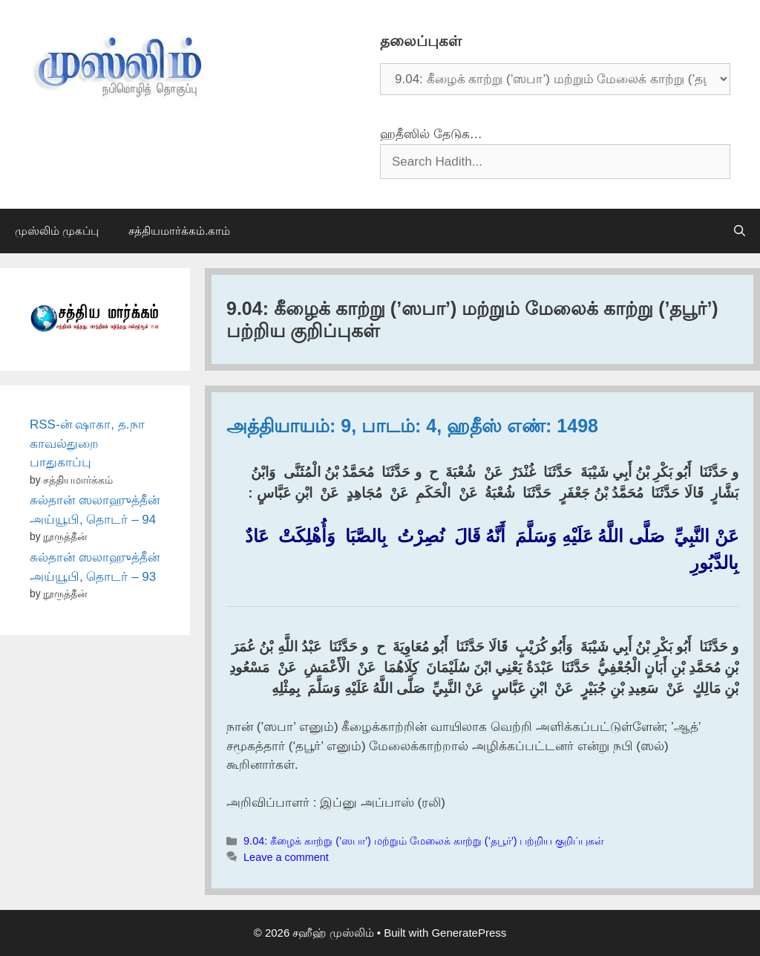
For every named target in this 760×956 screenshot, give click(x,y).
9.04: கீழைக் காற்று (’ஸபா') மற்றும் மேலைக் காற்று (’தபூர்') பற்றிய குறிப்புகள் (423, 841)
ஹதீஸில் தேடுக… (431, 134)
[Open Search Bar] (739, 231)
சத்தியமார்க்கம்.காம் (179, 230)
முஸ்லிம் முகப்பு (57, 230)
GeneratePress (468, 932)
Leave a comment (286, 857)
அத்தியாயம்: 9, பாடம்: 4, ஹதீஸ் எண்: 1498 (412, 425)
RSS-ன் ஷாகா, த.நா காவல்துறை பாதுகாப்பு (87, 443)
